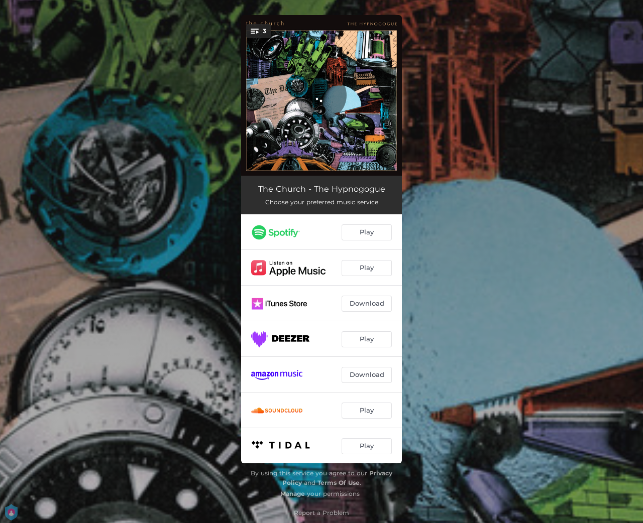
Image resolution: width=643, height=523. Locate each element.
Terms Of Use (338, 482)
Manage (292, 493)
